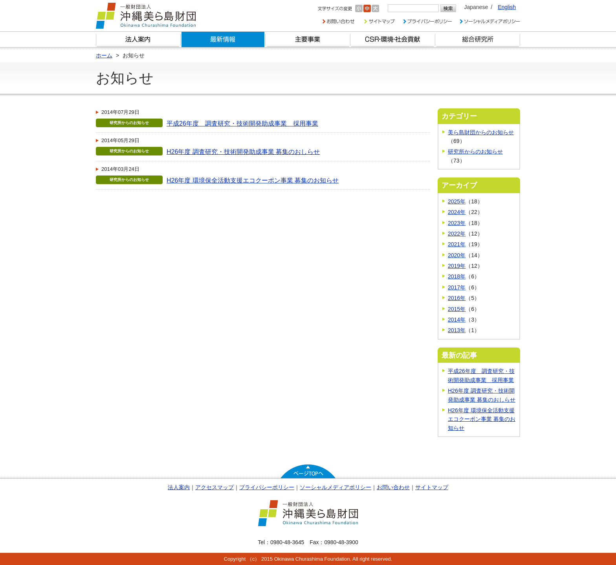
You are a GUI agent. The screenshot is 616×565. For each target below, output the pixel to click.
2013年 (457, 330)
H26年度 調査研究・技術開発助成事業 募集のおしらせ (243, 151)
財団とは (138, 39)
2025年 (457, 201)
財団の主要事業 (308, 39)
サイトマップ (431, 487)
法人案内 (179, 487)
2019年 (457, 266)
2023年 (457, 223)
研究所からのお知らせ (475, 151)
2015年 (457, 309)
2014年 (457, 319)
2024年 (457, 212)
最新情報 (223, 39)
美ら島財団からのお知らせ (481, 132)
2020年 (457, 255)
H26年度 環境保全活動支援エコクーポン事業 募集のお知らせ (253, 180)
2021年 (457, 244)
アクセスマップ (214, 487)
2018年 (457, 276)
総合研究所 (477, 39)
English (507, 7)
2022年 (457, 233)
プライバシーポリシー (266, 487)
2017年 (457, 287)
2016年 (457, 298)
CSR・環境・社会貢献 (392, 39)
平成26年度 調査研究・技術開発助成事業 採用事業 (242, 123)
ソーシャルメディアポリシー (335, 487)
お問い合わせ (393, 487)
